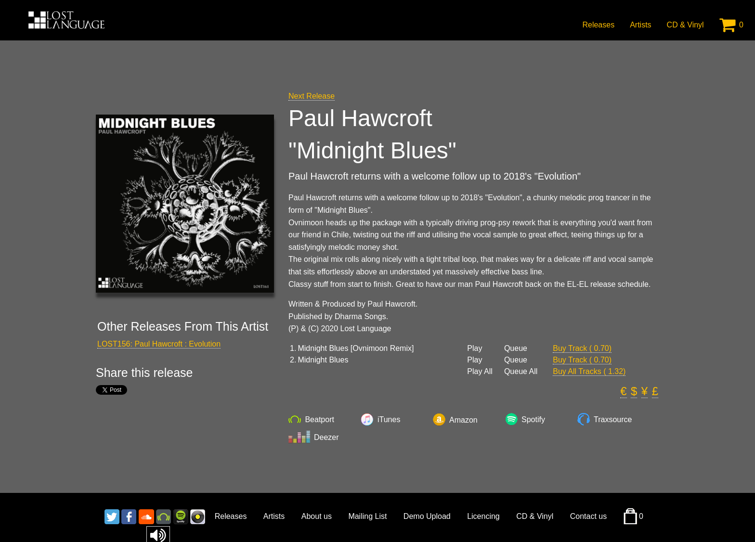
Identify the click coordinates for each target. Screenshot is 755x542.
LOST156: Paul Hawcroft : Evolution (159, 344)
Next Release (311, 96)
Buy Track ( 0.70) (582, 348)
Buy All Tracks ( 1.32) (589, 371)
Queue (515, 348)
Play (474, 348)
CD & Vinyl (685, 25)
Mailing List (367, 516)
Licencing (483, 516)
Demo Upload (427, 516)
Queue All (520, 371)
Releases (598, 25)
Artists (640, 25)
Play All (479, 371)
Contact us (588, 516)
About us (316, 516)
